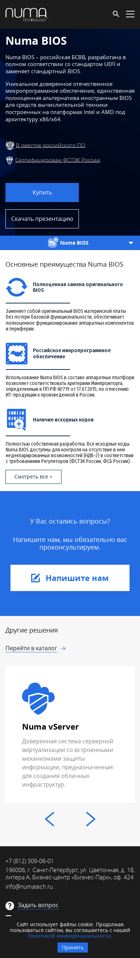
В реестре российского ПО (50, 144)
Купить (42, 192)
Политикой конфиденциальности (69, 935)
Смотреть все (31, 476)
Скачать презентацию (42, 219)
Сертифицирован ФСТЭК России (57, 159)
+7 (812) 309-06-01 (29, 861)
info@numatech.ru (29, 887)
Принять (73, 947)
